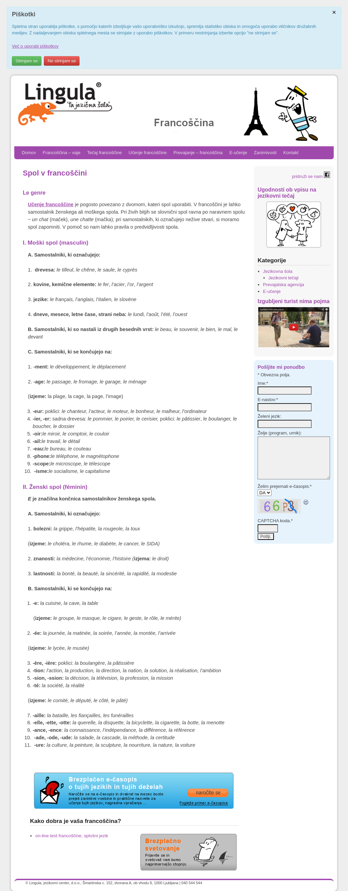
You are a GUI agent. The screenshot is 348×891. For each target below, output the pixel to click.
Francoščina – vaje (62, 152)
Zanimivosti (265, 152)
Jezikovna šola (278, 271)
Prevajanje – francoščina (198, 152)
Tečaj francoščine (104, 152)
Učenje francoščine (147, 152)
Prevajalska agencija (283, 284)
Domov (29, 152)
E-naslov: (268, 399)
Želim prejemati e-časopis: (285, 486)
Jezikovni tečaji (283, 277)
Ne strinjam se (62, 60)
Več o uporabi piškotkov (35, 46)
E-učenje (238, 152)
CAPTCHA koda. (275, 520)
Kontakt (291, 152)
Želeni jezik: (269, 416)
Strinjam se (27, 60)
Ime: (263, 383)
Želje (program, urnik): (280, 432)
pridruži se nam (311, 176)
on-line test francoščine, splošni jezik (71, 835)
